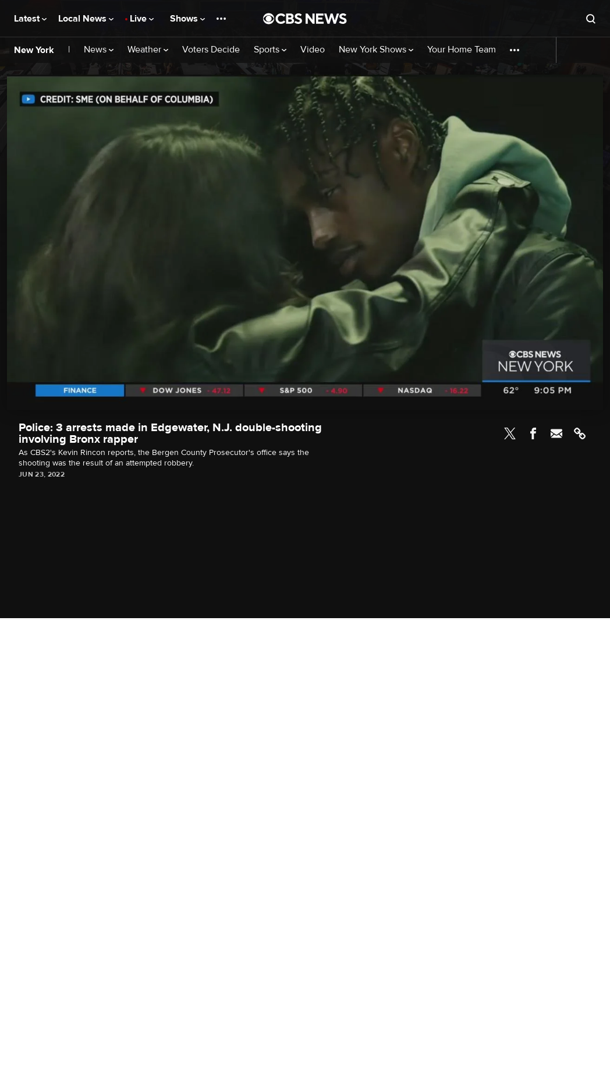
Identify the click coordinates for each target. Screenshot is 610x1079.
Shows (187, 18)
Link (580, 433)
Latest (30, 18)
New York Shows (376, 49)
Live (142, 18)
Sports (270, 49)
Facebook (533, 433)
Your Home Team (461, 49)
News (99, 49)
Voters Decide (211, 49)
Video (312, 49)
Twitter (510, 433)
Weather (147, 49)
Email (556, 433)
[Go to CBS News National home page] (305, 18)
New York (34, 50)
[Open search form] (591, 18)
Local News (86, 18)
